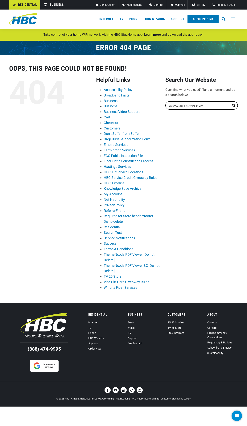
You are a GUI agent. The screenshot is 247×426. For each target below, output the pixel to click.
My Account (113, 194)
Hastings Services (117, 167)
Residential (112, 227)
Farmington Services (119, 150)
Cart (107, 117)
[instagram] (140, 390)
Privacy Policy (114, 205)
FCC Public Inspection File (123, 156)
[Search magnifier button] (233, 105)
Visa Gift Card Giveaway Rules (126, 282)
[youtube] (116, 390)
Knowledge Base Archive (122, 188)
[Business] (53, 5)
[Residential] (24, 5)
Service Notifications (119, 238)
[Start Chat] (237, 416)
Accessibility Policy (118, 90)
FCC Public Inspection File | (146, 398)
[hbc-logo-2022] (23, 14)
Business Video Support (122, 112)
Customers (112, 128)
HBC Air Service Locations (123, 172)
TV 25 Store (112, 276)
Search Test (113, 233)
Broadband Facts (117, 95)
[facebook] (108, 390)
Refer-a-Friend (114, 211)
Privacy (96, 398)
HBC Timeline (114, 183)
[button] (223, 19)
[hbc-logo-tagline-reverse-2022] (44, 314)
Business (110, 101)
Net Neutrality (114, 200)
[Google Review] (44, 361)
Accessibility (107, 398)
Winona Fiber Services (120, 287)
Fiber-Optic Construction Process (128, 161)
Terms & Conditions (118, 249)
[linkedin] (124, 390)
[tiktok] (132, 390)
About (212, 314)
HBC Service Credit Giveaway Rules (130, 178)
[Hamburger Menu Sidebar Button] (233, 19)
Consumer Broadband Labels (176, 398)
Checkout (111, 123)
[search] (199, 105)
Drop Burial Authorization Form (127, 139)
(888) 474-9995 (44, 349)
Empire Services (116, 145)
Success (110, 243)
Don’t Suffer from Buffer (122, 134)
